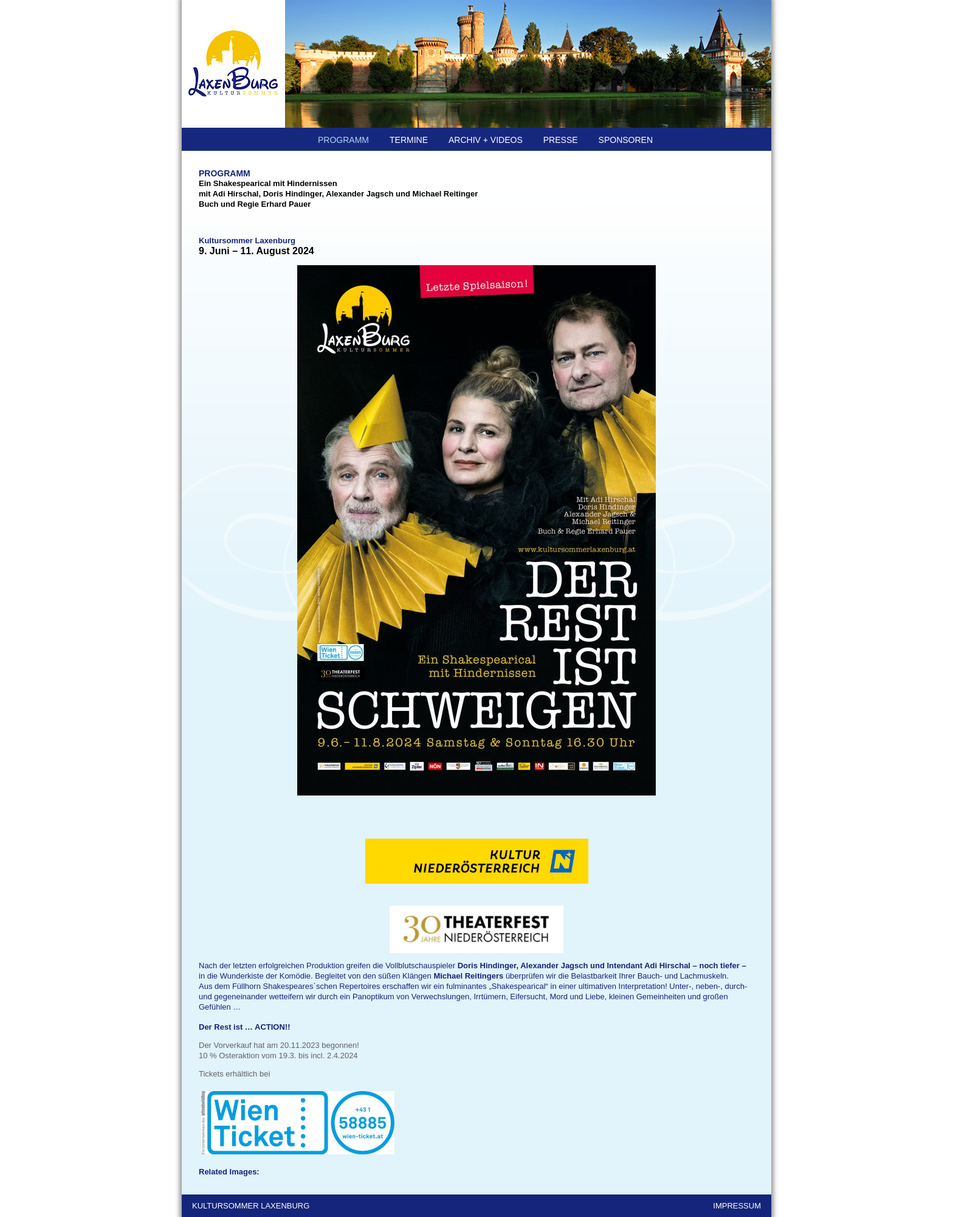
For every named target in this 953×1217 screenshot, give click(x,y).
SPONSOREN (626, 140)
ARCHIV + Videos (486, 140)
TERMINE (409, 140)
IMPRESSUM (737, 1205)
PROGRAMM (343, 140)
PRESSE (560, 140)
